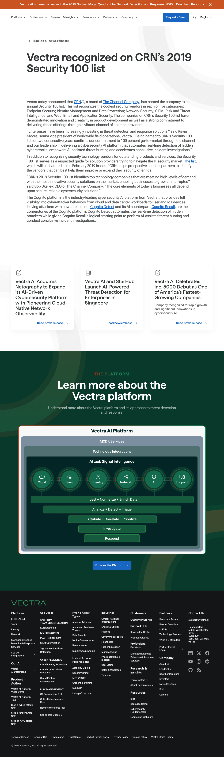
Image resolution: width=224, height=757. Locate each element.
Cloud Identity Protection (53, 664)
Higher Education (110, 647)
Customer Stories (141, 619)
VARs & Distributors (170, 640)
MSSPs (163, 629)
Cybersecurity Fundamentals (138, 710)
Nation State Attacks (83, 640)
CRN (77, 102)
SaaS (14, 624)
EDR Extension (48, 627)
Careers (164, 694)
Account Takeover (82, 622)
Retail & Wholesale (111, 670)
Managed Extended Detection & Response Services (23, 643)
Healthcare (107, 642)
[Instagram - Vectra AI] (199, 661)
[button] (206, 17)
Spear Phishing (80, 673)
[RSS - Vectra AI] (199, 670)
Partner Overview (169, 624)
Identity (15, 629)
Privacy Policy (120, 737)
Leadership (166, 669)
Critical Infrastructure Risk (51, 701)
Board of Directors (169, 674)
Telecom (106, 675)
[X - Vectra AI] (199, 653)
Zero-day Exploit (81, 668)
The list (190, 161)
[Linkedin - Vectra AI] (190, 653)
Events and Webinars (141, 717)
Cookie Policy (139, 737)
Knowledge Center (140, 632)
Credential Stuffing (82, 683)
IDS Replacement (49, 633)
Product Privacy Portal (97, 737)
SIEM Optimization (50, 643)
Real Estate (107, 665)
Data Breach (79, 635)
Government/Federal (112, 637)
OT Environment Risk (51, 694)
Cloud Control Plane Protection (51, 671)
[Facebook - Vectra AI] (207, 653)
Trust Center (74, 737)
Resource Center (139, 704)
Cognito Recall (163, 207)
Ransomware (79, 645)
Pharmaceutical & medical (110, 658)
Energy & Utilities (110, 627)
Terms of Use (40, 737)
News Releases (168, 684)
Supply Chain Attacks (83, 651)
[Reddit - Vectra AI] (207, 661)
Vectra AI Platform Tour (21, 698)
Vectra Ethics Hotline (162, 737)
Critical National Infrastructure (110, 620)
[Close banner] (210, 4)
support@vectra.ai (198, 620)
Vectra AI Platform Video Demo (21, 690)
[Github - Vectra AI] (190, 670)
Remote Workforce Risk (52, 707)
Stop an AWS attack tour (21, 722)
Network (15, 634)
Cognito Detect (102, 207)
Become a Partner (169, 619)
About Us (164, 664)
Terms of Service (20, 737)
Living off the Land (82, 693)
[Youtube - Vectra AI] (190, 661)
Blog (132, 699)
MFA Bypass (79, 677)
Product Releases (139, 637)
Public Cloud (18, 619)
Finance (105, 631)
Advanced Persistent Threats (83, 629)
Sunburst (77, 688)
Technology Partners (171, 634)
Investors (164, 679)
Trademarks (57, 737)
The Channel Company (121, 102)
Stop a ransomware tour (21, 714)
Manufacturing (109, 652)
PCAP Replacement (50, 638)
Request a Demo (176, 17)
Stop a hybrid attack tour (22, 706)
